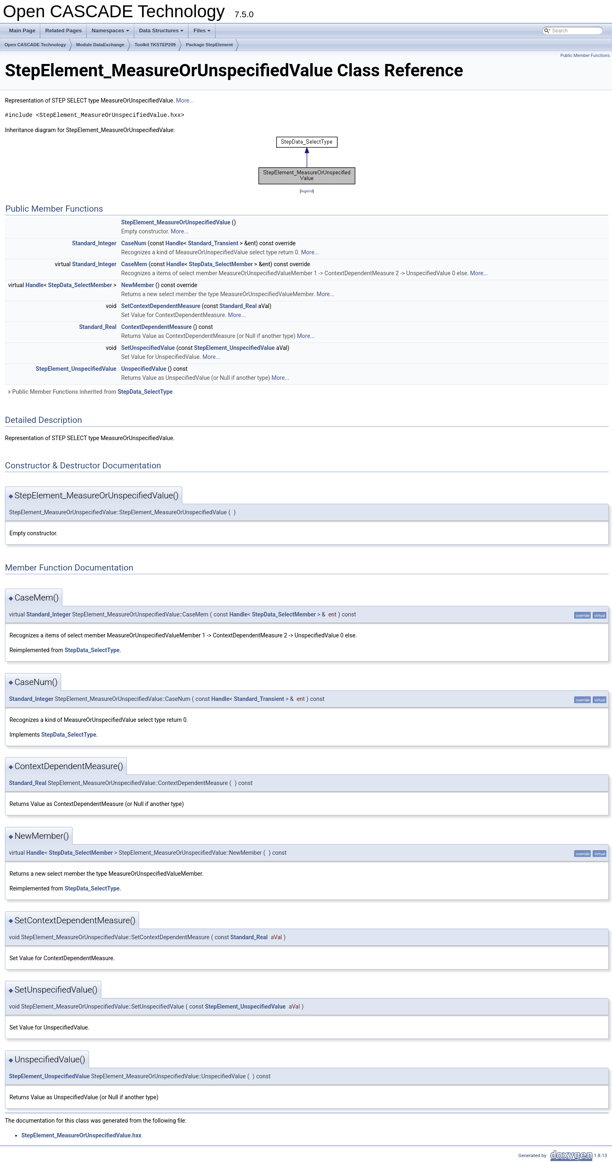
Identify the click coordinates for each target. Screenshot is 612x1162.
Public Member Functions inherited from (90, 391)
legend (307, 191)
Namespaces (111, 32)
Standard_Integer (94, 243)
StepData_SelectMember (221, 264)
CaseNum (133, 243)
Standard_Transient (213, 243)
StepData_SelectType (145, 391)
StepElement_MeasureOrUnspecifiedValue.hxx (81, 1135)
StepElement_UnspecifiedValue (234, 348)
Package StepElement (209, 44)
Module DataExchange (100, 44)
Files (202, 32)
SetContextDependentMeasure (160, 306)
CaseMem (134, 264)
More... (185, 100)
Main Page (22, 30)
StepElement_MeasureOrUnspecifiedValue (175, 222)
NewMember (137, 285)
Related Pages (63, 30)
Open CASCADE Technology (35, 44)
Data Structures (162, 32)
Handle (174, 243)
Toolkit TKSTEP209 (155, 44)
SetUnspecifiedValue (148, 348)
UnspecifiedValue (143, 368)
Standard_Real (238, 306)
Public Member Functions (585, 55)
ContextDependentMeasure (156, 327)
